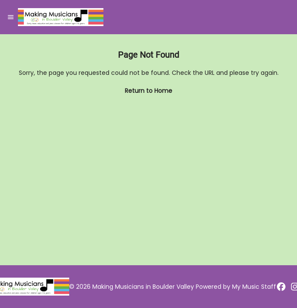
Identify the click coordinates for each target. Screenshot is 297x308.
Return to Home (148, 90)
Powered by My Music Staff (236, 286)
